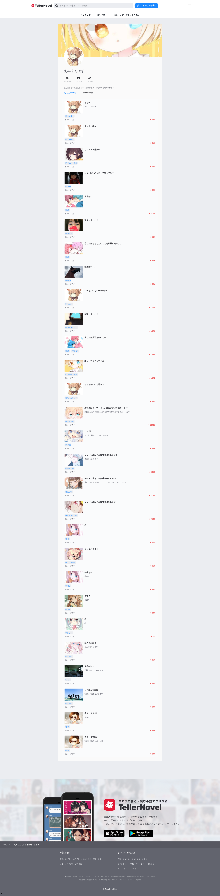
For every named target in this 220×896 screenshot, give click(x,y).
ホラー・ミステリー (148, 864)
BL (119, 869)
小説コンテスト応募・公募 (91, 859)
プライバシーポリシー (127, 880)
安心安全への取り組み (118, 876)
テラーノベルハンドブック (81, 876)
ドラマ (124, 869)
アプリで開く (89, 93)
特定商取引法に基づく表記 (135, 876)
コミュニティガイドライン (100, 876)
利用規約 (68, 876)
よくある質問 (150, 876)
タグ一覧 (75, 859)
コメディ (133, 869)
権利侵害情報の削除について (88, 880)
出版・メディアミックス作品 (71, 864)
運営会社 (138, 880)
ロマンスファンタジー (140, 859)
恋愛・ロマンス (124, 859)
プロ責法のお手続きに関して (108, 880)
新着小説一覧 (65, 859)
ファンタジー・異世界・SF (128, 864)
